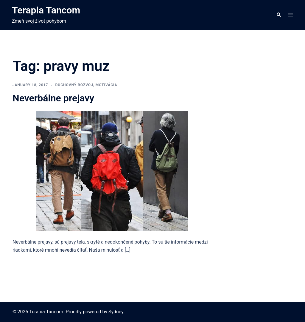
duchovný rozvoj (74, 85)
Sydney (116, 312)
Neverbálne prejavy (53, 98)
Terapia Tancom (46, 10)
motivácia (106, 85)
